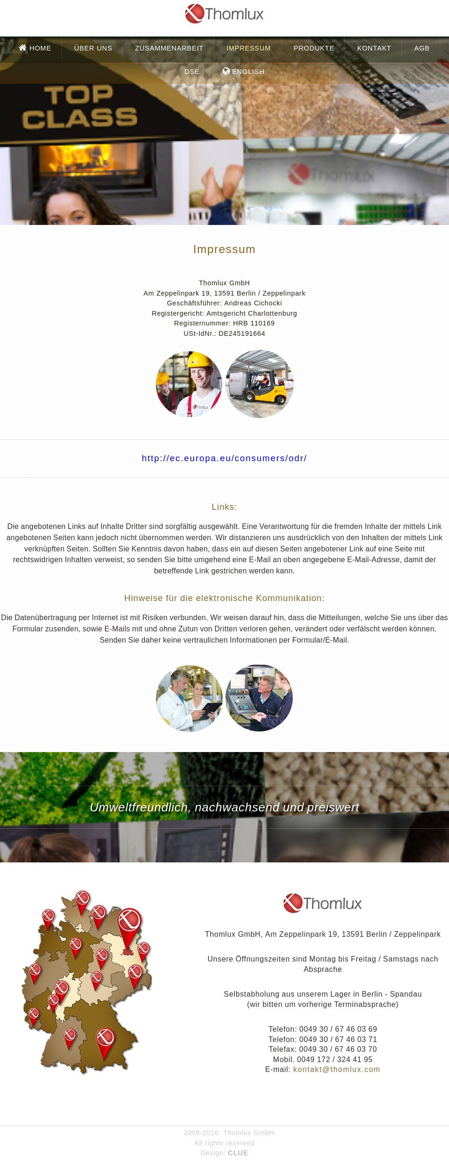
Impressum (248, 48)
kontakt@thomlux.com (335, 1069)
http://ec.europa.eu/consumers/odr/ (224, 458)
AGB (422, 48)
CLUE (238, 1153)
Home (39, 48)
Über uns (93, 48)
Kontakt (374, 48)
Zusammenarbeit (169, 48)
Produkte (314, 48)
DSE (191, 71)
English (247, 71)
